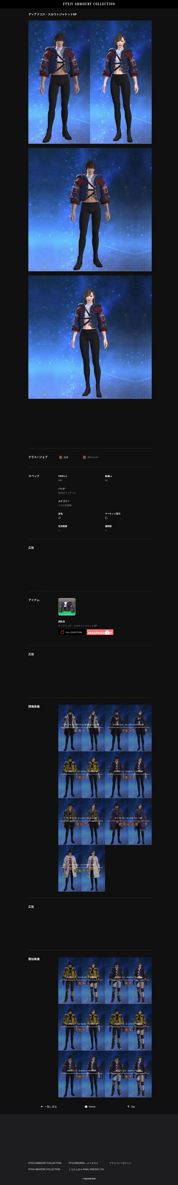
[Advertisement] (90, 426)
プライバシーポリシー (120, 1163)
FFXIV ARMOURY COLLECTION (89, 4)
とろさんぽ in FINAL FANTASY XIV (86, 1169)
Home (90, 1106)
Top (131, 1106)
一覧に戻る (49, 1106)
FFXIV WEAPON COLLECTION (44, 1169)
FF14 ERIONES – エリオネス (83, 1163)
